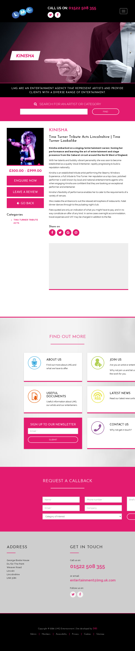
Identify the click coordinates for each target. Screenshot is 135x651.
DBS (95, 629)
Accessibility (61, 634)
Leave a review (25, 192)
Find (105, 111)
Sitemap (100, 634)
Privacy (75, 634)
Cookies (88, 634)
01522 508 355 (82, 7)
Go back (25, 203)
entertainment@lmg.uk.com (93, 580)
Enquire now (25, 180)
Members (46, 634)
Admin (33, 634)
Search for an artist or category (67, 104)
